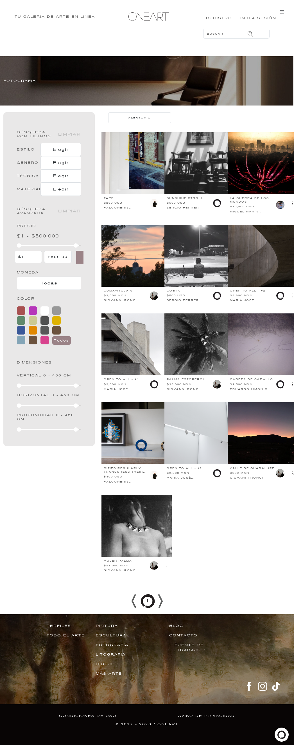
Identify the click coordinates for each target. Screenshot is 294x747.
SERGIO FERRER (183, 216)
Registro (215, 21)
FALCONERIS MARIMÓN (116, 218)
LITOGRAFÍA (111, 663)
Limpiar (69, 142)
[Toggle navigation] (282, 18)
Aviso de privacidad (206, 724)
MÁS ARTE (109, 682)
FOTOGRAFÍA (112, 653)
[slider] (19, 254)
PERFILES (59, 634)
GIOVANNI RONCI (120, 309)
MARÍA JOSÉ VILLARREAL (242, 310)
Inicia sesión (257, 21)
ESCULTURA (111, 643)
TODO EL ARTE (66, 643)
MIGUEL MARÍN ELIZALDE (244, 221)
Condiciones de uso (88, 724)
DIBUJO (105, 672)
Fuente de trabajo (189, 656)
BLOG (176, 634)
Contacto (183, 643)
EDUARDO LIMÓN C (249, 397)
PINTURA (107, 634)
